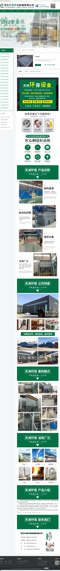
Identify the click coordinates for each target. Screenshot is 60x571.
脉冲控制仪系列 (5, 87)
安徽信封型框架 (20, 512)
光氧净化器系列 (5, 93)
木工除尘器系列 (5, 99)
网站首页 (1, 561)
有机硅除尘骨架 (32, 71)
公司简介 (1, 563)
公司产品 (5, 561)
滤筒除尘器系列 (5, 102)
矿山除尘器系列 (5, 96)
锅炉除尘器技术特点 (3, 124)
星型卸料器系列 (5, 53)
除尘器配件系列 (5, 90)
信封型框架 (21, 500)
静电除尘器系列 (5, 73)
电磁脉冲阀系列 (5, 85)
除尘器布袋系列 (5, 79)
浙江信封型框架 (38, 512)
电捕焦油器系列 (5, 105)
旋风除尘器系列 (5, 70)
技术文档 (10, 561)
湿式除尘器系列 (5, 76)
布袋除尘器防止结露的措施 (4, 119)
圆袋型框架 (26, 71)
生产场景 (5, 563)
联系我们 (10, 563)
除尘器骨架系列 (5, 82)
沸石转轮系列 (5, 65)
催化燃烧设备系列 (5, 56)
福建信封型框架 (29, 512)
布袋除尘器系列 (5, 59)
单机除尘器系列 (5, 68)
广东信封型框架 (24, 512)
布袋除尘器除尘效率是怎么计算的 (5, 127)
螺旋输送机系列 (5, 107)
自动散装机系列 (5, 62)
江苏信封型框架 (34, 512)
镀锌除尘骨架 (38, 71)
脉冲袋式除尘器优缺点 (4, 122)
